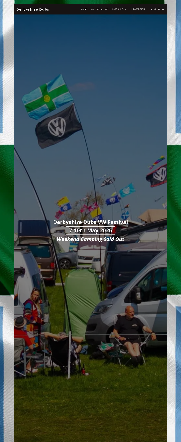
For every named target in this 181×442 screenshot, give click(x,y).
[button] (119, 9)
